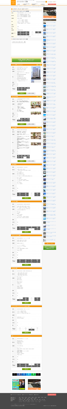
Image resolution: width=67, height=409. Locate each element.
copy (38, 374)
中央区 (26, 397)
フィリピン (44, 400)
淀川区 (28, 398)
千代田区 (29, 397)
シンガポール (32, 400)
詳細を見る (22, 93)
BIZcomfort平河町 (26, 96)
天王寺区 (35, 398)
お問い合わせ (43, 4)
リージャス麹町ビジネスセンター (26, 64)
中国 (37, 399)
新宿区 (33, 397)
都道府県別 (13, 399)
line (33, 374)
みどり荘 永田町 (15, 201)
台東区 (45, 397)
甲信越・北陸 (28, 399)
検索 (46, 1)
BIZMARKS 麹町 (14, 268)
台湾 (39, 401)
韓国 (23, 400)
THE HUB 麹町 (26, 127)
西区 (25, 398)
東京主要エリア (14, 397)
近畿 (34, 399)
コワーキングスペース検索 (49, 405)
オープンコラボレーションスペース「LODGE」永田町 (21, 306)
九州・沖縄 (43, 399)
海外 (12, 400)
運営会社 (24, 404)
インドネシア (40, 400)
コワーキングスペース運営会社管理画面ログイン (31, 404)
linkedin (24, 374)
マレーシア (20, 401)
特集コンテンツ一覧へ (50, 243)
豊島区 (39, 397)
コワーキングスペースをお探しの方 (26, 4)
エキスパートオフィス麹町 (16, 235)
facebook (19, 374)
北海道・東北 (21, 399)
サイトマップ (12, 404)
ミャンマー (33, 401)
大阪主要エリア (14, 398)
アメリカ (20, 400)
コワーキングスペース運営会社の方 (34, 4)
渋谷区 (23, 397)
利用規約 (15, 404)
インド (36, 401)
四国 (39, 399)
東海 (32, 399)
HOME (16, 4)
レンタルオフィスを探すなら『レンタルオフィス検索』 (18, 405)
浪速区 (31, 398)
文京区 (42, 397)
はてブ (29, 374)
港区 (19, 397)
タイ (36, 400)
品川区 (36, 397)
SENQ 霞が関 (14, 164)
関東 (24, 399)
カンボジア (28, 401)
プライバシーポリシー (19, 404)
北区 (23, 398)
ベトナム (25, 401)
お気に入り (52, 394)
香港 (28, 400)
